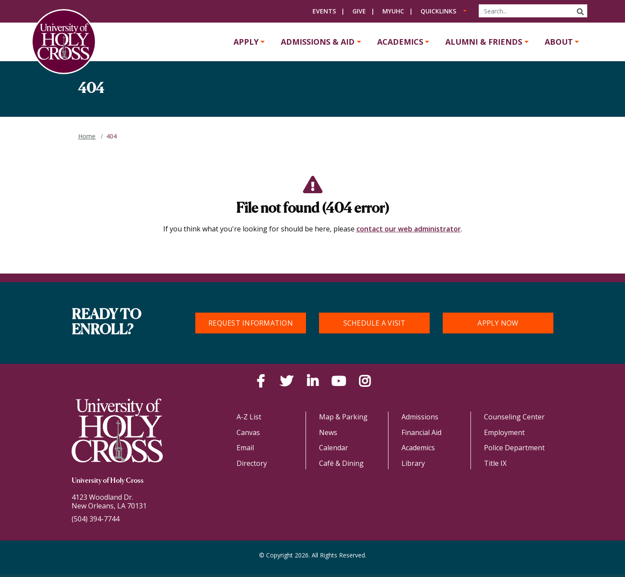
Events (324, 11)
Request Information (250, 323)
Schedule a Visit (374, 323)
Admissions (419, 417)
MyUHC (393, 11)
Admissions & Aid (318, 41)
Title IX (495, 463)
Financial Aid (421, 432)
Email (245, 447)
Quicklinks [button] (438, 11)
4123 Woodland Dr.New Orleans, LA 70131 (109, 501)
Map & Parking (343, 417)
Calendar (333, 447)
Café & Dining (341, 463)
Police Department (514, 447)
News (328, 432)
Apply (246, 41)
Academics (400, 41)
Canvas (248, 432)
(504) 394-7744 (95, 519)
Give (359, 11)
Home (86, 136)
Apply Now (497, 323)
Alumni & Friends (483, 41)
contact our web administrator (408, 229)
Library (413, 463)
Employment (504, 432)
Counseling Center (514, 417)
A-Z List (249, 417)
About (559, 41)
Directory (252, 463)
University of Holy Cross (108, 481)
